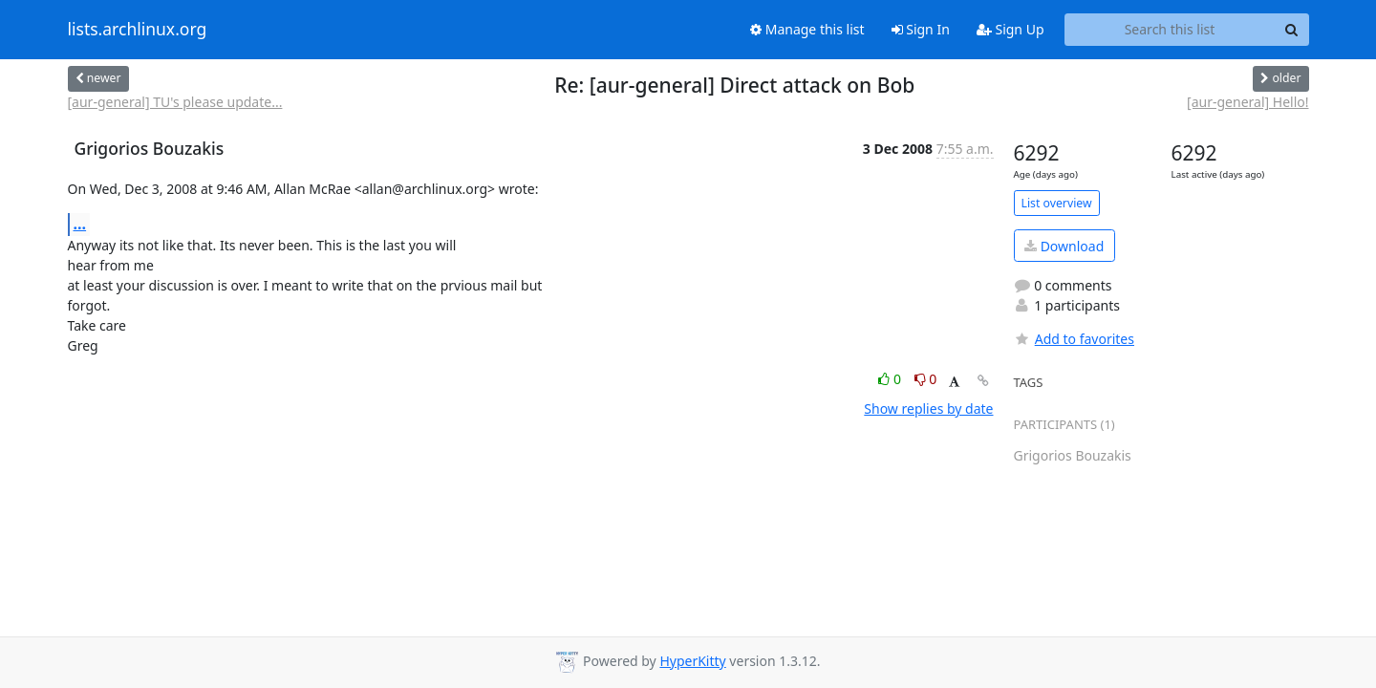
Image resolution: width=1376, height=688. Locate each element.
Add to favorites (1074, 339)
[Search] (1292, 29)
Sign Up (1010, 29)
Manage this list (807, 29)
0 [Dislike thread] (925, 379)
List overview (1056, 203)
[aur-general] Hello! (1247, 102)
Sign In (921, 29)
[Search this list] (1170, 29)
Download (1064, 246)
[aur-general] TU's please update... (175, 102)
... (80, 223)
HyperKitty (692, 661)
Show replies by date (928, 408)
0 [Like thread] (891, 379)
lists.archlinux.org (137, 29)
